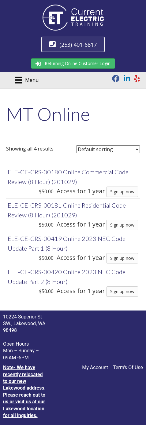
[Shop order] (108, 149)
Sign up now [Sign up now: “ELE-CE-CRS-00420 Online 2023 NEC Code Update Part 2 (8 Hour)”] (122, 291)
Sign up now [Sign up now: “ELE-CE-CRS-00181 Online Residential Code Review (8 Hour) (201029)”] (122, 225)
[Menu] (24, 80)
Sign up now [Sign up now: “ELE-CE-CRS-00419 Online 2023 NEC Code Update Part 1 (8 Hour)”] (122, 258)
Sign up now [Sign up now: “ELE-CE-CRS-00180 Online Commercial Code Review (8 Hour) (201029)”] (122, 191)
